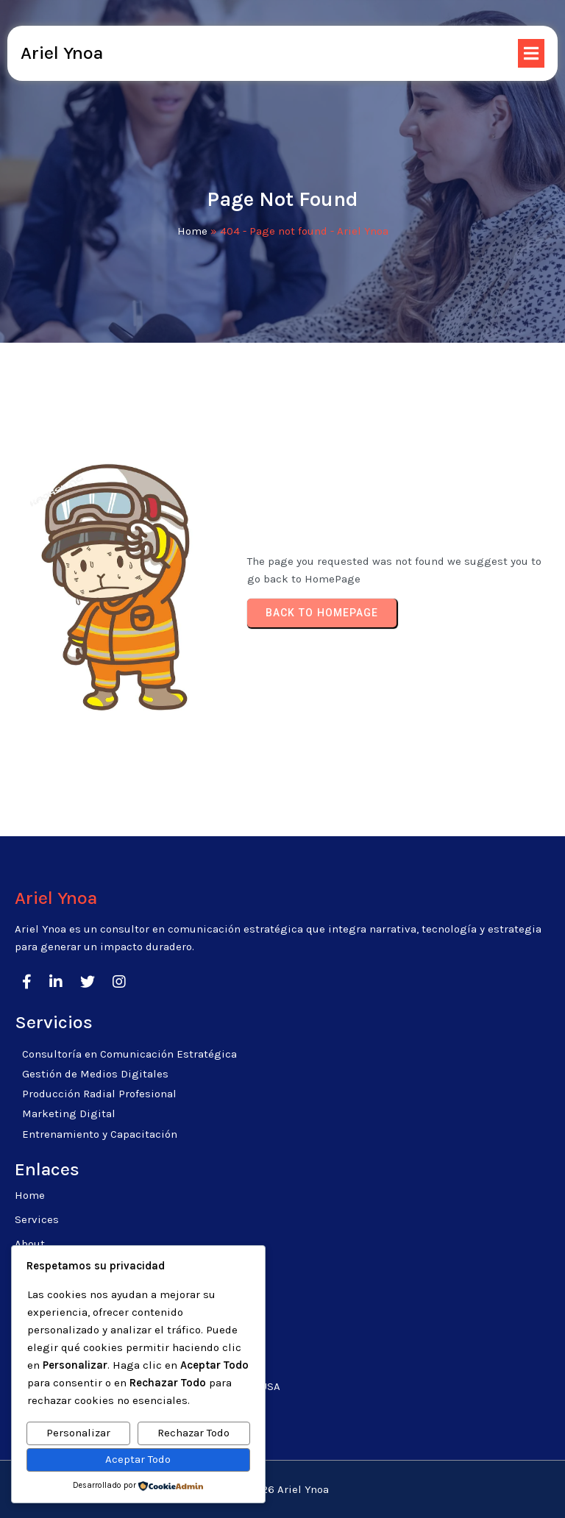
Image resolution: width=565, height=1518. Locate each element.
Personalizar (78, 1432)
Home (192, 231)
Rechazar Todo (193, 1432)
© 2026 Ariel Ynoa (282, 1489)
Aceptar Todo (138, 1459)
